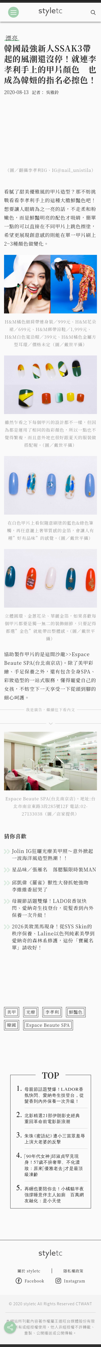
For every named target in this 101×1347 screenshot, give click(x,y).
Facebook (30, 1281)
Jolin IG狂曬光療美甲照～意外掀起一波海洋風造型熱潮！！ (52, 854)
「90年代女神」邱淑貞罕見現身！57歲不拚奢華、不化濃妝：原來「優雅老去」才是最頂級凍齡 (54, 1164)
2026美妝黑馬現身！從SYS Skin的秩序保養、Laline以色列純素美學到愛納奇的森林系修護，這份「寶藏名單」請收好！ (53, 937)
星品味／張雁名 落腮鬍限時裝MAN (54, 869)
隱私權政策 (73, 1271)
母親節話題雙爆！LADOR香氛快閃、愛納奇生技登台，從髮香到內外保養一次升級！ (53, 907)
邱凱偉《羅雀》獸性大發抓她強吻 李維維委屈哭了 (53, 886)
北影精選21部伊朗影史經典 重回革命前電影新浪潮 (55, 1118)
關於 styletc (29, 1271)
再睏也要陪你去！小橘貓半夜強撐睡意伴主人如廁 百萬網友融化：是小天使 (54, 1194)
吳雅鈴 (52, 92)
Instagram (70, 1281)
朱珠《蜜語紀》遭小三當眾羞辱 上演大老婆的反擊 (56, 1138)
